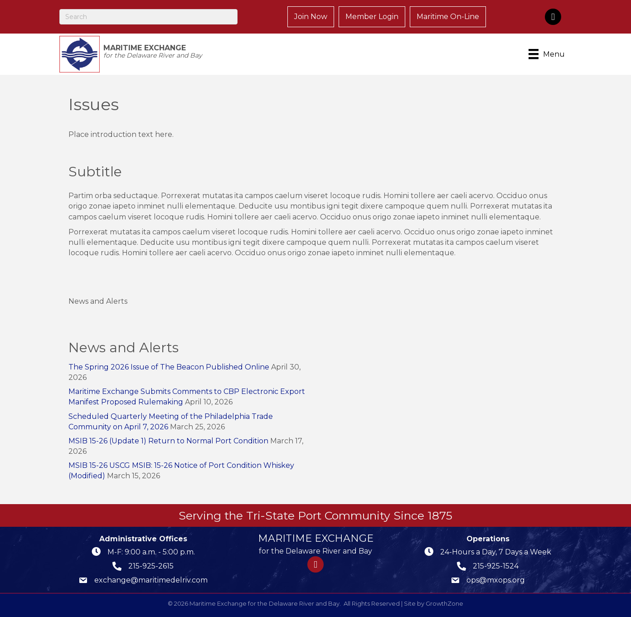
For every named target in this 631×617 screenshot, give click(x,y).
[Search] (148, 16)
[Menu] (548, 53)
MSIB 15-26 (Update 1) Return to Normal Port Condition (168, 441)
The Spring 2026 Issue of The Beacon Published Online (168, 367)
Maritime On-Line (448, 16)
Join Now (310, 16)
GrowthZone (444, 603)
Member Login (371, 16)
